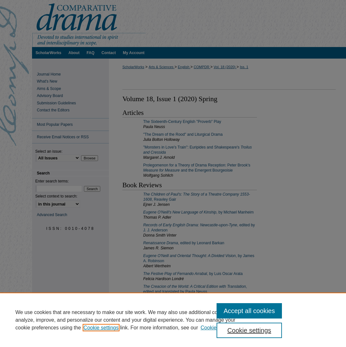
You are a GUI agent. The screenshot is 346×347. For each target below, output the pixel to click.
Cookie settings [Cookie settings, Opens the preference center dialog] (249, 330)
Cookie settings (101, 327)
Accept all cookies (249, 310)
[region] (173, 320)
